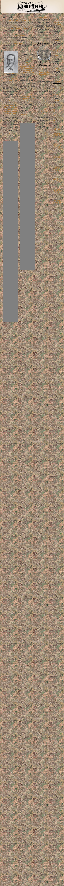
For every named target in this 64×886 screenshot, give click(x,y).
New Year (57, 180)
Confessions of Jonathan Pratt (27, 53)
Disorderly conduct (56, 158)
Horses (55, 168)
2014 (54, 108)
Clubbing (54, 148)
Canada (57, 144)
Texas (54, 203)
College (57, 148)
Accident (55, 132)
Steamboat (59, 199)
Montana (57, 177)
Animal (54, 136)
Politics (59, 188)
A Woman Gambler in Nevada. (19, 28)
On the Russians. (44, 68)
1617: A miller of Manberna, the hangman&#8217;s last (27, 97)
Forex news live (19, 35)
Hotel (57, 168)
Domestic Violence (55, 159)
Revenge (60, 191)
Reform (60, 190)
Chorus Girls (55, 146)
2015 (54, 109)
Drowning (59, 159)
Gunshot (55, 167)
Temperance (56, 202)
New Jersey (58, 179)
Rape (56, 190)
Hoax (57, 167)
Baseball (55, 138)
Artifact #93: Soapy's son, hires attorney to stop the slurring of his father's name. (10, 109)
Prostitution (58, 189)
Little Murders (58, 171)
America (59, 135)
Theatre (56, 203)
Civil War (57, 147)
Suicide (54, 201)
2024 (54, 120)
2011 (54, 104)
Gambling (57, 165)
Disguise (59, 157)
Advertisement (56, 133)
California (54, 144)
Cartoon (60, 144)
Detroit (57, 156)
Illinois (59, 168)
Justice (57, 170)
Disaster (57, 157)
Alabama (57, 134)
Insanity (57, 169)
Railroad (54, 190)
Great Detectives (58, 166)
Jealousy (55, 170)
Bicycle (59, 138)
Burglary (55, 143)
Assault (56, 136)
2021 (54, 116)
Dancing (57, 154)
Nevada (57, 178)
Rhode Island (55, 192)
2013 (54, 106)
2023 (54, 119)
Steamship (55, 200)
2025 (54, 121)
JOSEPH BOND (11, 73)
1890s (59, 129)
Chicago (57, 145)
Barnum (59, 137)
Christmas (58, 146)
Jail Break (59, 169)
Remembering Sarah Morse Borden (44, 74)
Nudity (60, 182)
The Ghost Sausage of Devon (10, 79)
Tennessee (59, 202)
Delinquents (55, 155)
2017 (54, 111)
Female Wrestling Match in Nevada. (19, 20)
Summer (57, 201)
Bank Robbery (56, 137)
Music (55, 178)
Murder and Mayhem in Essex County (57, 95)
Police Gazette (56, 188)
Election (59, 160)
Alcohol (60, 134)
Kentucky (55, 171)
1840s (59, 127)
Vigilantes (59, 204)
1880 (59, 128)
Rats (58, 190)
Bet (57, 138)
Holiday (59, 167)
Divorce (59, 158)
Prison (56, 189)
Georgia (55, 166)
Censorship (54, 145)
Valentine (56, 204)
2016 (54, 110)
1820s (56, 127)
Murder (60, 177)
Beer (56, 138)
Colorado (59, 148)
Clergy (60, 147)
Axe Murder (59, 136)
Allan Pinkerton (56, 135)
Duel (54, 160)
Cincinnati (54, 147)
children (60, 145)
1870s (58, 128)
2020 (54, 115)
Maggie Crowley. (44, 17)
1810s (54, 127)
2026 (54, 122)
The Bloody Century (57, 74)
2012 (54, 105)
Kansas (59, 170)
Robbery (59, 192)
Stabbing (56, 199)
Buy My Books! (57, 60)
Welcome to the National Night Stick (57, 21)
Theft (58, 203)
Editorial (56, 160)
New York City (58, 181)
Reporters (57, 191)
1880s (55, 129)
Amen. (27, 59)
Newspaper (57, 182)
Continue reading (24, 114)
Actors (57, 132)
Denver (59, 155)
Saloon (58, 193)
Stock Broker (58, 200)
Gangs (59, 165)
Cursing (54, 154)
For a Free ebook (57, 42)
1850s (54, 128)
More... (10, 100)
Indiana (54, 169)
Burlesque (58, 143)
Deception (59, 154)
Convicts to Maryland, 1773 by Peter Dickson (44, 112)
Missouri (54, 177)
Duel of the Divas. (19, 43)
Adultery (59, 132)
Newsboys (54, 182)
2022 (54, 117)
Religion (54, 191)
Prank (54, 189)
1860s (56, 128)
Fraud (54, 165)
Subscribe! (57, 40)
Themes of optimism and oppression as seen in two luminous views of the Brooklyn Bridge (27, 67)
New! (54, 45)
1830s (58, 127)
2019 (54, 114)
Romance (55, 193)
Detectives (55, 156)
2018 (54, 112)
